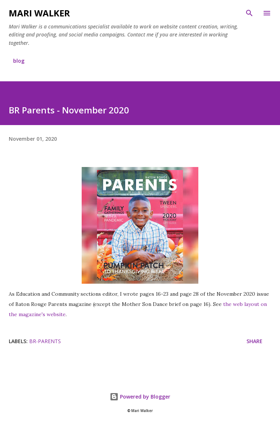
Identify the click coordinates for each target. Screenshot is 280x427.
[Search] (249, 13)
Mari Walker (39, 13)
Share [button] (254, 341)
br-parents (45, 341)
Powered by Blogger (140, 396)
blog (18, 60)
